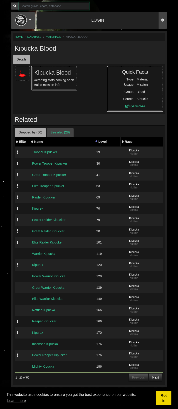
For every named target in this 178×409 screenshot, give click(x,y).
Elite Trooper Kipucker (48, 186)
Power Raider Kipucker (48, 220)
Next (155, 377)
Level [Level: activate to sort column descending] (102, 141)
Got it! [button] (164, 398)
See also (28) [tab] (60, 132)
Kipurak (37, 332)
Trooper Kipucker (44, 152)
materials (53, 36)
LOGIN (97, 20)
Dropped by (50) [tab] (30, 132)
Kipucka (142, 99)
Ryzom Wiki (135, 106)
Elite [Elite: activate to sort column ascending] (22, 141)
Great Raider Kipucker (48, 231)
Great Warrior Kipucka (48, 287)
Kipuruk (37, 265)
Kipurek (37, 208)
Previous (138, 377)
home (19, 36)
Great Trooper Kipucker (49, 175)
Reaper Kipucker (44, 321)
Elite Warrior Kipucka (47, 299)
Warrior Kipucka (43, 254)
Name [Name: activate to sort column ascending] (38, 141)
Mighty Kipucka (43, 366)
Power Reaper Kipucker (49, 355)
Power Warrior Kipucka (48, 276)
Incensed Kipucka (45, 344)
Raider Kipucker (43, 197)
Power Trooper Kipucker (49, 163)
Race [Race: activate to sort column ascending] (128, 141)
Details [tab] (22, 59)
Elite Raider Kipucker (47, 242)
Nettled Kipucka (43, 310)
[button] (23, 20)
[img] (17, 152)
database (34, 36)
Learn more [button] (16, 401)
